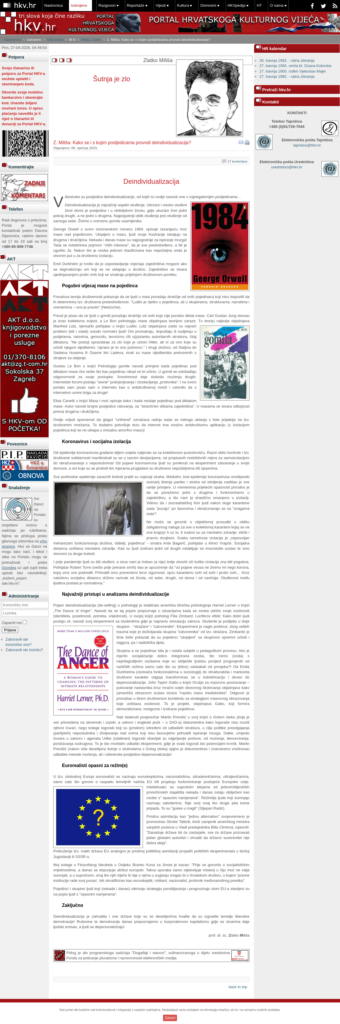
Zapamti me (12, 623)
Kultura (183, 5)
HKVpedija (236, 5)
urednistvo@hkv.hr (286, 167)
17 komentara (237, 161)
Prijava (10, 630)
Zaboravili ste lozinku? (24, 650)
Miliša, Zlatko (91, 39)
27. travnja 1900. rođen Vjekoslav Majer (292, 71)
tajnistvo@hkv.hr (307, 145)
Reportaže (135, 5)
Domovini (208, 5)
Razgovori (107, 5)
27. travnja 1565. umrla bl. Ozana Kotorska (295, 66)
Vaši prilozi (55, 39)
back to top (238, 987)
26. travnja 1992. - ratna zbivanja (286, 60)
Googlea (9, 567)
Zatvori (170, 1018)
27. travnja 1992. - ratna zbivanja (286, 76)
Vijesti (161, 5)
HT (259, 5)
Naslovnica (53, 5)
